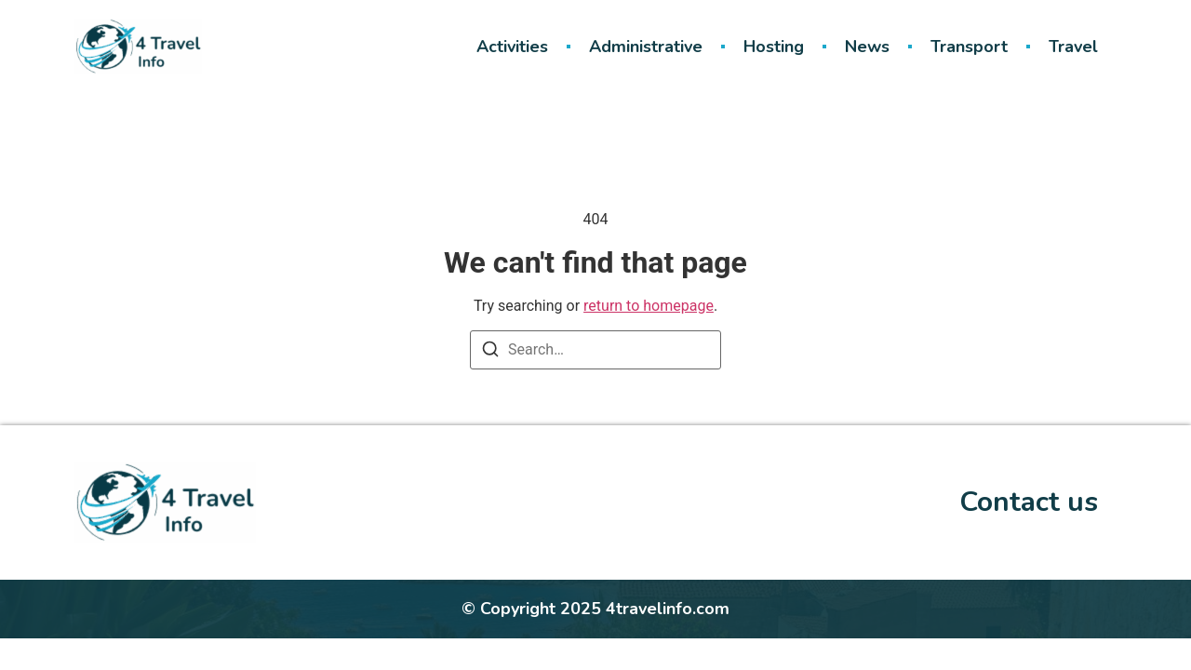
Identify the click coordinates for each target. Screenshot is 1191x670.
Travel (1073, 46)
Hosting (773, 46)
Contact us (1028, 502)
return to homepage (648, 306)
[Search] (490, 352)
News (867, 46)
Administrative (646, 46)
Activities (512, 46)
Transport (969, 46)
